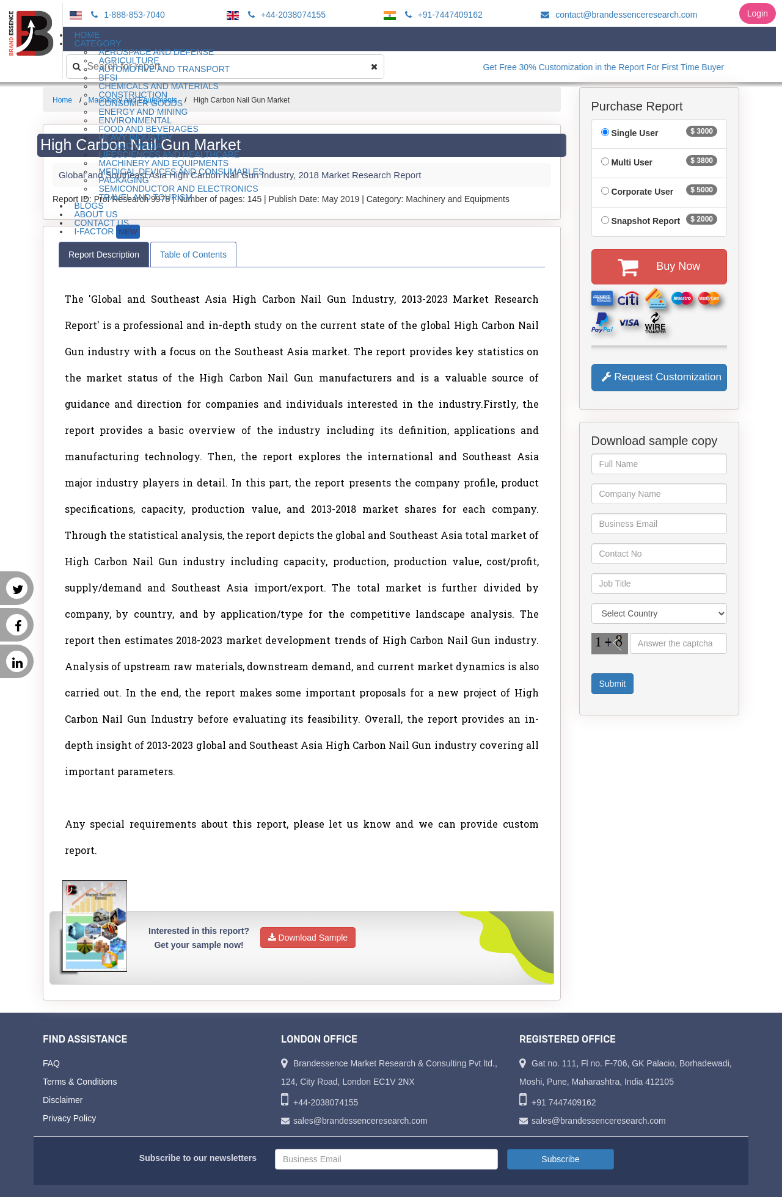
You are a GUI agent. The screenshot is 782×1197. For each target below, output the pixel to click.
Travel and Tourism (145, 197)
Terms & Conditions (80, 1082)
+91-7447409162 (442, 15)
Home (62, 100)
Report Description (103, 254)
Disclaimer (62, 1100)
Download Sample (308, 937)
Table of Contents (193, 254)
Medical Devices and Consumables (181, 171)
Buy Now (659, 267)
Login (757, 13)
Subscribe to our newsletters (198, 1158)
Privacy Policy (69, 1118)
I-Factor (106, 232)
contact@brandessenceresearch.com (617, 15)
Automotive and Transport (164, 69)
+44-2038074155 (285, 15)
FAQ (51, 1063)
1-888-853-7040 (126, 15)
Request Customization (662, 377)
